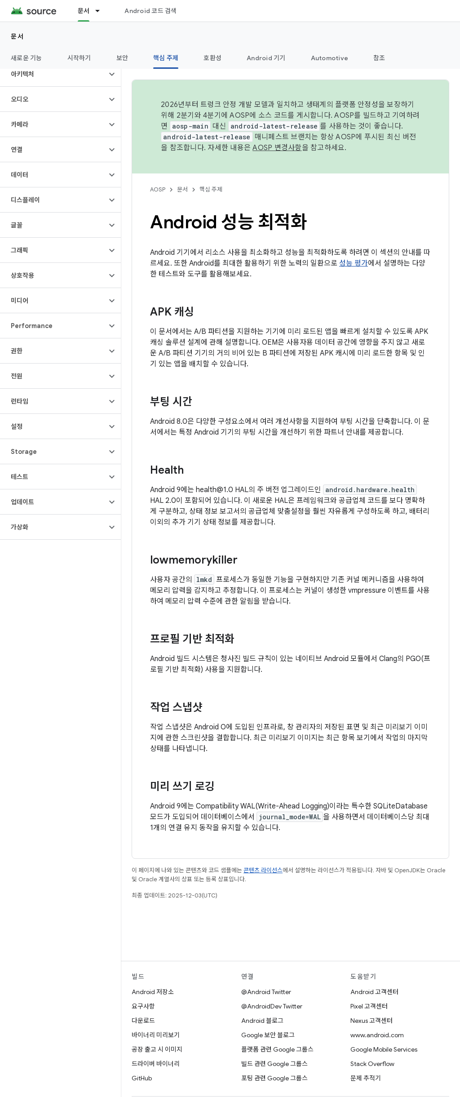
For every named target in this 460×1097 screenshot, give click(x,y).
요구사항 (143, 1006)
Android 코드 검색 (150, 11)
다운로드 (143, 1021)
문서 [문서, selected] (84, 11)
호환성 (212, 58)
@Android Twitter (266, 992)
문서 (17, 36)
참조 (379, 58)
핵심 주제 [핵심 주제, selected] (165, 58)
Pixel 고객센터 (369, 1006)
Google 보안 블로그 (268, 1035)
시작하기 (79, 58)
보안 (122, 58)
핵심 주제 (210, 189)
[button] (53, 74)
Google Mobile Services (383, 1049)
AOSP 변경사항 (276, 147)
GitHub (142, 1078)
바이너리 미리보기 (156, 1035)
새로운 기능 (26, 58)
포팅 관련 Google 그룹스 (274, 1078)
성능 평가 (353, 263)
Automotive (330, 58)
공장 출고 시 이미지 (157, 1049)
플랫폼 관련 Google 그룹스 (277, 1049)
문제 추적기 (365, 1078)
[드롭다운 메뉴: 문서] (101, 11)
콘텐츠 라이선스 (263, 870)
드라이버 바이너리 (156, 1064)
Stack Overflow (372, 1064)
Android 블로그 (262, 1021)
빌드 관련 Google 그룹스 (274, 1064)
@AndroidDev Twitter (271, 1006)
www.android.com (377, 1035)
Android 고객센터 (374, 992)
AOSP (157, 189)
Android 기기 (266, 58)
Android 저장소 (153, 992)
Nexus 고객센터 (371, 1021)
